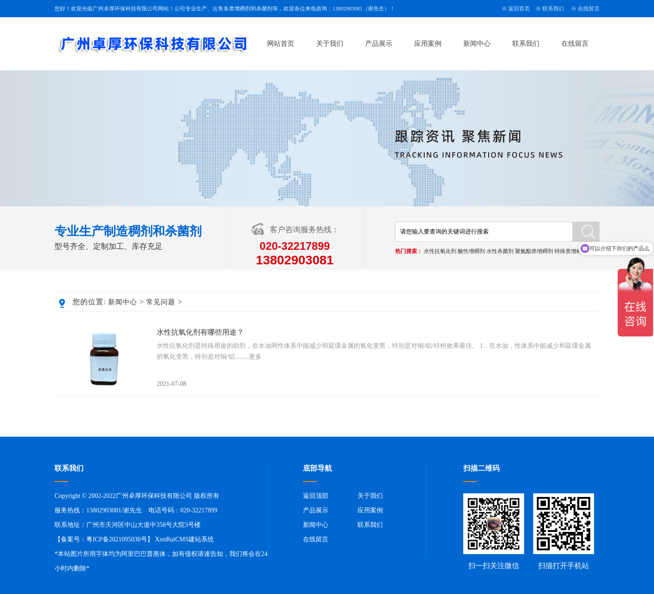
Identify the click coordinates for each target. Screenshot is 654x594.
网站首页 (280, 43)
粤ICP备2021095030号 (116, 539)
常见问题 (160, 302)
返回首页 (519, 8)
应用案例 (427, 43)
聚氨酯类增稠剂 (534, 251)
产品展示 (378, 43)
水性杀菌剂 (500, 251)
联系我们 (553, 8)
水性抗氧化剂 (440, 251)
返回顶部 (315, 495)
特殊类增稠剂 (571, 251)
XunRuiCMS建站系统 (184, 539)
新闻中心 (476, 43)
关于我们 (329, 43)
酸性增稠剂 (471, 251)
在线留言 (589, 8)
